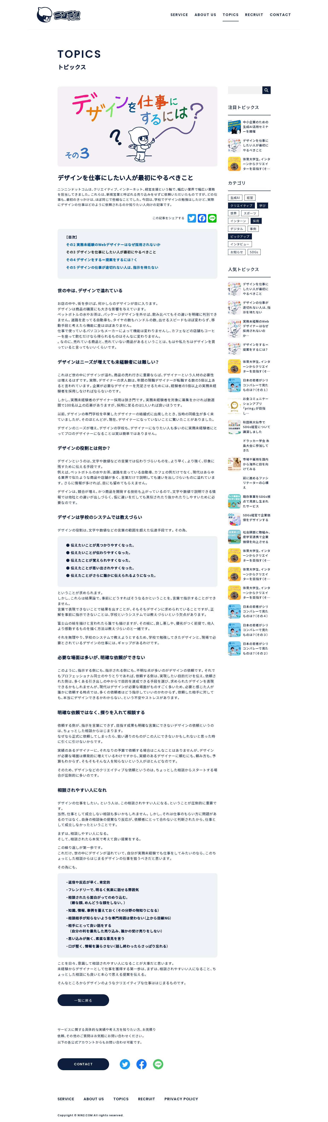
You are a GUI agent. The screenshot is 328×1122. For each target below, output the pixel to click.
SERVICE (178, 15)
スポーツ (250, 213)
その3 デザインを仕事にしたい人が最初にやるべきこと (111, 252)
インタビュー (240, 244)
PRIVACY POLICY (183, 1099)
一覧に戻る (85, 1000)
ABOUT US (204, 15)
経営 (250, 197)
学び (262, 205)
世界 (233, 213)
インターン (238, 221)
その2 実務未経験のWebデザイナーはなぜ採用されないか (113, 244)
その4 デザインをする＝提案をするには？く (101, 259)
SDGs (254, 252)
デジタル (236, 229)
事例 (253, 229)
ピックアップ (240, 236)
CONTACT (279, 15)
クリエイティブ (241, 205)
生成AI (235, 197)
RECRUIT (253, 15)
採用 (256, 221)
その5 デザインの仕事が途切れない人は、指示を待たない (112, 267)
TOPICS (229, 15)
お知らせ (236, 252)
